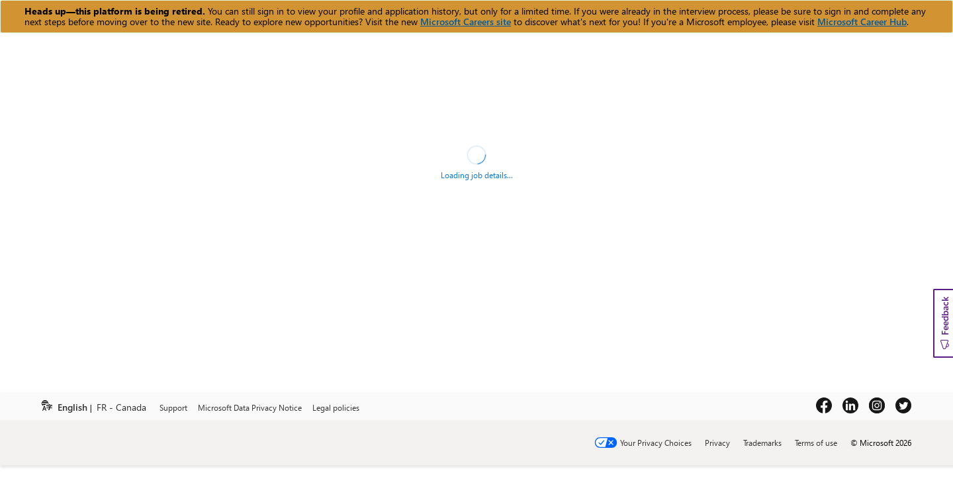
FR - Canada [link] (121, 407)
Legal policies (335, 407)
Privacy (717, 442)
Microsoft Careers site (465, 21)
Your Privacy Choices (656, 442)
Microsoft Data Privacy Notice (250, 407)
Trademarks (762, 442)
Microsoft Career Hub (862, 21)
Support (173, 407)
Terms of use (816, 442)
